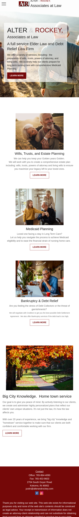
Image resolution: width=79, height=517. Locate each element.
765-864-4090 (43, 475)
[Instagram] (41, 493)
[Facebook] (37, 493)
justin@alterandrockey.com (39, 488)
